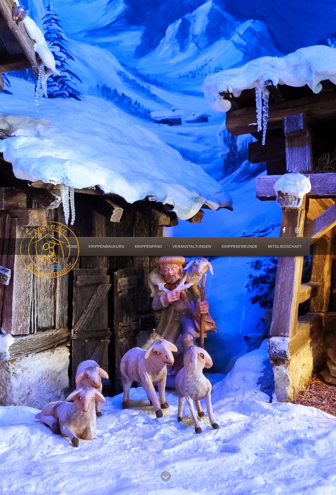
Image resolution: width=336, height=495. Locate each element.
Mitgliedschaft (285, 246)
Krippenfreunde (240, 246)
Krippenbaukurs (106, 246)
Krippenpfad (148, 246)
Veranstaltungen (191, 246)
